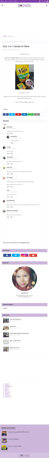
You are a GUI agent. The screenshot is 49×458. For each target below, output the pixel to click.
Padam (11, 133)
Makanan (11, 41)
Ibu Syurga (10, 177)
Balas (8, 133)
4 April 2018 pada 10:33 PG (12, 168)
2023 (6, 384)
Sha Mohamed (11, 200)
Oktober (7, 385)
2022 (6, 394)
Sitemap (15, 1)
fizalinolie (9, 127)
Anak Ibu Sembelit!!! (13, 439)
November (7, 397)
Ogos (6, 388)
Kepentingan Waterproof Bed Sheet (19, 333)
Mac (6, 390)
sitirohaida (10, 157)
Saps (8, 190)
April (6, 389)
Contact (10, 1)
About (6, 1)
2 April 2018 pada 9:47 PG (11, 148)
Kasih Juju (9, 167)
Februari (7, 392)
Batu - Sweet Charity (15, 340)
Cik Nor (9, 147)
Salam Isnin (13, 326)
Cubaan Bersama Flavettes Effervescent (18, 432)
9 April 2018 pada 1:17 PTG (16, 138)
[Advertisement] (24, 21)
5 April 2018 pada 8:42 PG (11, 202)
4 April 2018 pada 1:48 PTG (12, 191)
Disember (7, 396)
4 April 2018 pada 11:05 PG (12, 179)
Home (2, 1)
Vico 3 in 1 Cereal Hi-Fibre (15, 446)
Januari (7, 393)
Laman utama (6, 41)
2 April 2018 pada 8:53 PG (11, 128)
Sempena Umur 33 (14, 347)
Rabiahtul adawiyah (12, 210)
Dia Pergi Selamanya (15, 319)
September (8, 386)
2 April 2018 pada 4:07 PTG (12, 158)
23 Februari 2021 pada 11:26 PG (12, 212)
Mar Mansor (6, 49)
